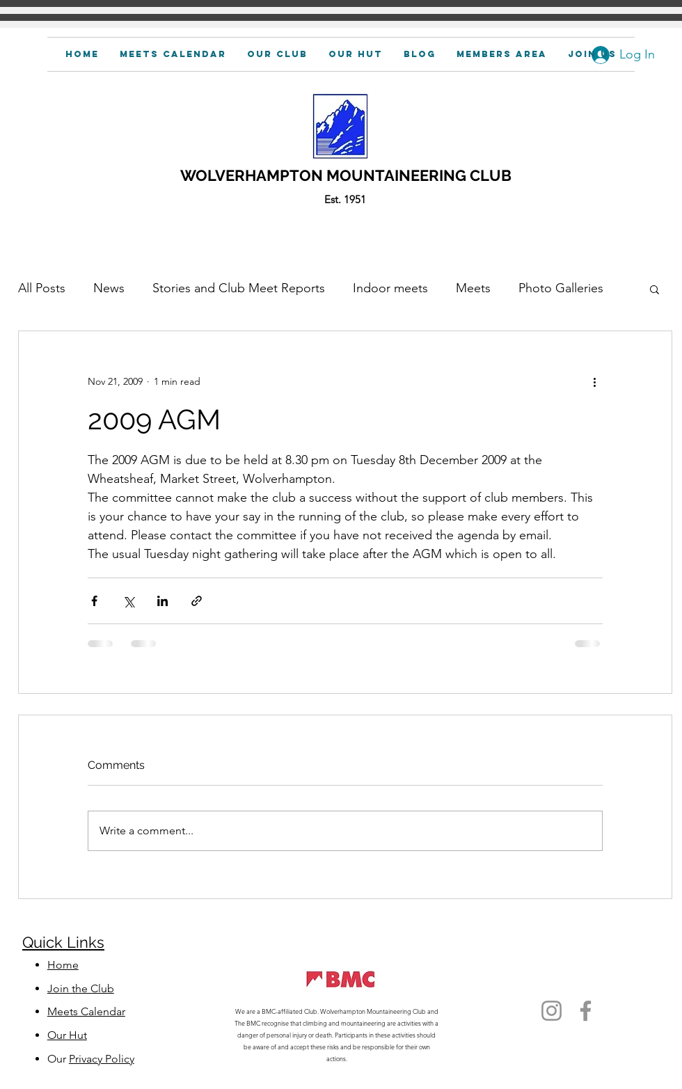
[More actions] (594, 381)
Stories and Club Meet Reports (238, 288)
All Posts (41, 288)
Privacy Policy (101, 1058)
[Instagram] (551, 1010)
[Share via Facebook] (94, 600)
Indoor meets (390, 288)
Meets (473, 288)
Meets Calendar (86, 1011)
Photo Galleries (560, 288)
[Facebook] (585, 1010)
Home (63, 964)
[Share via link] (196, 600)
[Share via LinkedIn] (162, 600)
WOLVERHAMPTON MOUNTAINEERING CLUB (346, 175)
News (109, 288)
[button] (501, 54)
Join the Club (80, 988)
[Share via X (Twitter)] (128, 600)
